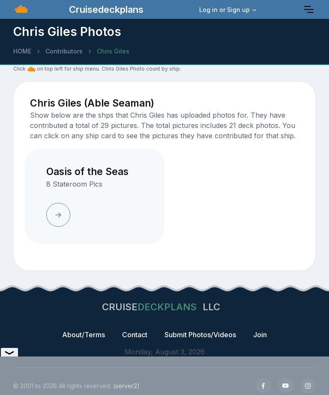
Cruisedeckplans (105, 9)
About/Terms (83, 334)
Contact (134, 334)
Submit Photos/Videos (200, 334)
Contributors (64, 51)
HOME (22, 51)
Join (260, 334)
